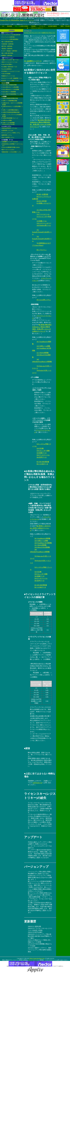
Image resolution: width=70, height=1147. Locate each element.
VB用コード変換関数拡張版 (9, 100)
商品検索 (9, 26)
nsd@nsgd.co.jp (37, 782)
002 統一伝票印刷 (42, 194)
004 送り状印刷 (42, 201)
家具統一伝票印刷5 (7, 48)
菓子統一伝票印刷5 (7, 46)
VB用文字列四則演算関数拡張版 (10, 112)
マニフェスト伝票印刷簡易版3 (10, 39)
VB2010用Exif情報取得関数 (9, 85)
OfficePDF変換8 (6, 73)
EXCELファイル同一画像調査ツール (12, 78)
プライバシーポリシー (37, 28)
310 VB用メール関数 (43, 346)
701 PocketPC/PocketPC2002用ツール (42, 232)
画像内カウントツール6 (8, 76)
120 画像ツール (42, 221)
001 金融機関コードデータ (33, 61)
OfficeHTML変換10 (7, 64)
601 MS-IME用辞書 (43, 462)
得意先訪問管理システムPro (9, 128)
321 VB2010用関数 (43, 353)
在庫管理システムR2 (7, 130)
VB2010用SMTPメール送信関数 (10, 89)
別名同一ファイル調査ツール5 (10, 80)
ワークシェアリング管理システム (11, 132)
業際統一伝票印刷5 (7, 55)
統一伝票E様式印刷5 (7, 41)
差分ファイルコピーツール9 (9, 62)
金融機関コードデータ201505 (10, 141)
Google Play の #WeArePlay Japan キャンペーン (17, 20)
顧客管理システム (7, 135)
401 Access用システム (44, 300)
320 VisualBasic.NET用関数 (43, 543)
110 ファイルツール (43, 214)
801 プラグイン (42, 250)
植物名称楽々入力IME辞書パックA (11, 152)
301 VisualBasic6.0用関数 (42, 538)
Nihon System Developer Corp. (37, 958)
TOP (3, 26)
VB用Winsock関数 (7, 120)
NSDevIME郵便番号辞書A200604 (11, 147)
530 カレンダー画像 (43, 450)
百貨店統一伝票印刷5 (8, 44)
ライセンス (42, 26)
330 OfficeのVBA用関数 (42, 547)
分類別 (22, 26)
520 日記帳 (40, 448)
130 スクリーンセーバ (44, 223)
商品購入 (33, 26)
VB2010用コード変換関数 (9, 91)
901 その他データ (42, 464)
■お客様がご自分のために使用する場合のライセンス (40, 528)
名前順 (26, 26)
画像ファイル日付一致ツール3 (10, 59)
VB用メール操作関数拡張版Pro (10, 110)
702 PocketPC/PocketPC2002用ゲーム (42, 239)
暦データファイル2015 (8, 149)
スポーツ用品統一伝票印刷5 (9, 51)
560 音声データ (42, 457)
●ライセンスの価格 (35, 602)
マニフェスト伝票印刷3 (8, 37)
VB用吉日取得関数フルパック (10, 118)
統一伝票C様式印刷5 (7, 53)
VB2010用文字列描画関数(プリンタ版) (12, 94)
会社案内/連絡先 (52, 26)
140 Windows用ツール (44, 225)
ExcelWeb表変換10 (7, 69)
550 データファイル (43, 455)
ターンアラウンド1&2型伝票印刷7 (11, 34)
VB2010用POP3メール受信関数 (10, 87)
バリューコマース (33, 960)
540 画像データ (42, 453)
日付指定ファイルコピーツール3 (11, 71)
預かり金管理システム (8, 137)
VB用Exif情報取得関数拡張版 (10, 98)
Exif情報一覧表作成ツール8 (9, 66)
